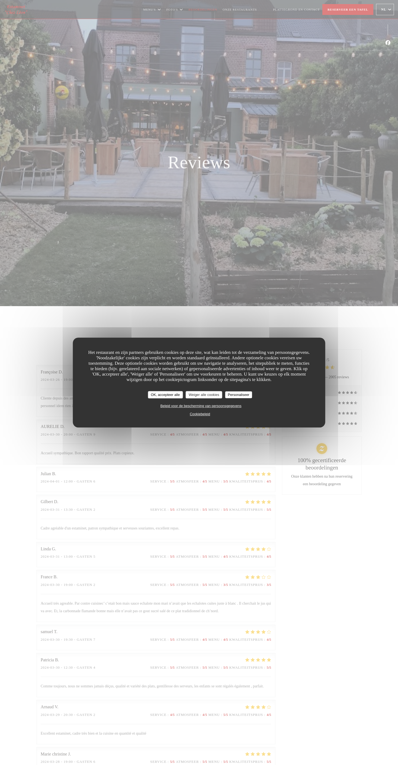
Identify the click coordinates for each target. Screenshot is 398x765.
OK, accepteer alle (165, 395)
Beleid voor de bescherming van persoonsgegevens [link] (200, 406)
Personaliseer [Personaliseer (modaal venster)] (238, 395)
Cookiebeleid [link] (200, 414)
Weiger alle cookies (204, 395)
